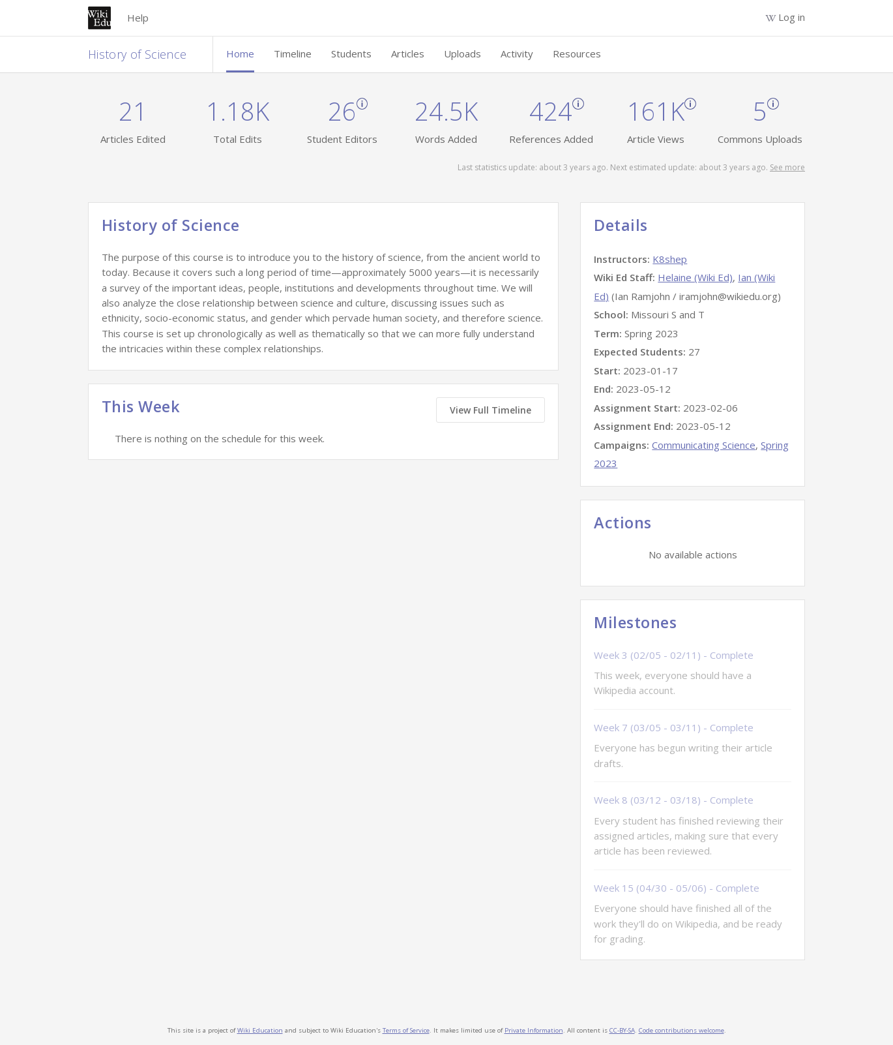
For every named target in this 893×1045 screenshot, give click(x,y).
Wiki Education (260, 1030)
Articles (407, 53)
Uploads (462, 53)
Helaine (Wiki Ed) (695, 277)
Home (240, 53)
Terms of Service (406, 1030)
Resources (577, 53)
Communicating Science (703, 444)
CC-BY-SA (622, 1030)
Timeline (293, 53)
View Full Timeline (490, 410)
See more (787, 167)
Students (351, 53)
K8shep (669, 258)
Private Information (534, 1030)
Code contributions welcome (681, 1030)
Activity (517, 53)
